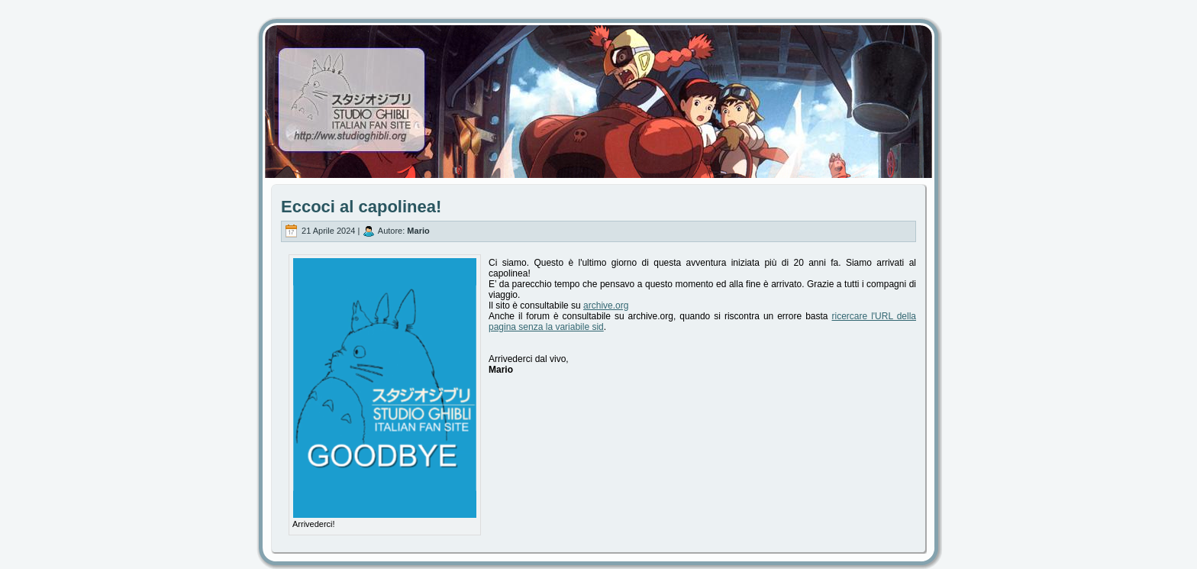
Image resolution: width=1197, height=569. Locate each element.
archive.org (605, 305)
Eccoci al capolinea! (361, 206)
